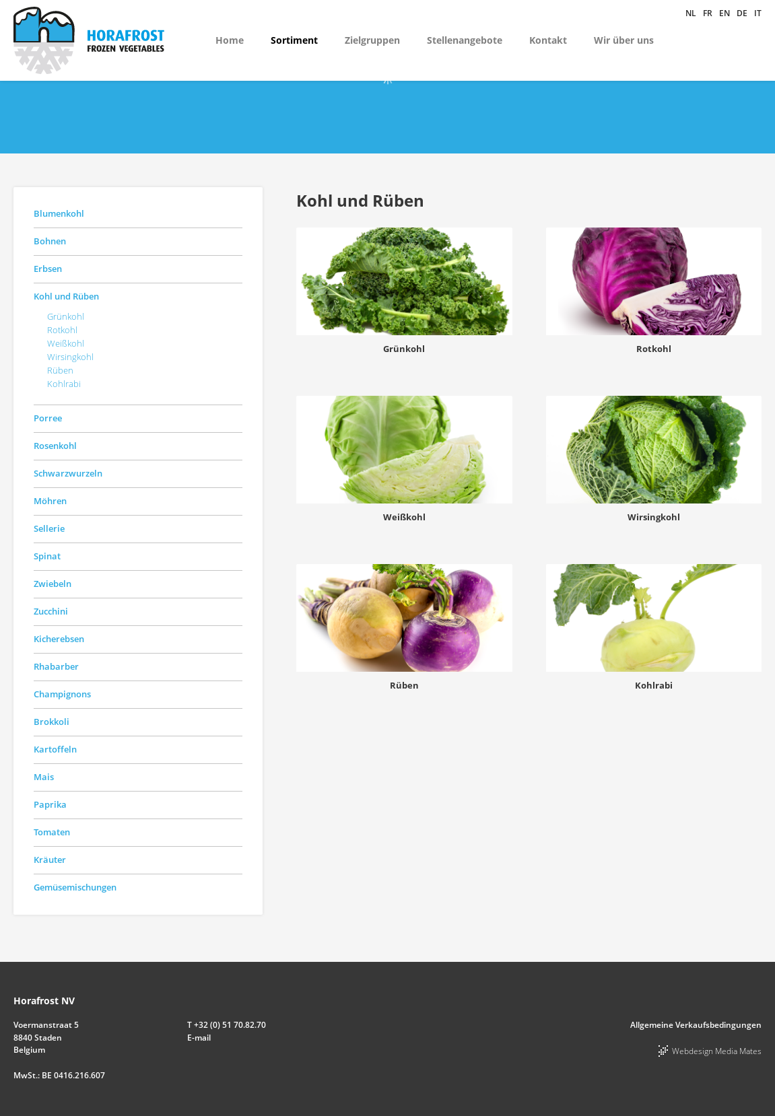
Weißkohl (65, 343)
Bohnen (50, 241)
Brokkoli (51, 722)
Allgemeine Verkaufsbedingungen (696, 1025)
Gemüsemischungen (75, 887)
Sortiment (294, 40)
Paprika (50, 804)
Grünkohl (65, 316)
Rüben (60, 370)
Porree (48, 418)
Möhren (50, 501)
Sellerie (49, 528)
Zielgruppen (372, 40)
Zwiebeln (52, 584)
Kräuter (50, 859)
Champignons (62, 694)
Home (229, 40)
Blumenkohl (59, 213)
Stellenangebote (464, 40)
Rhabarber (56, 666)
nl (690, 13)
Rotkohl (62, 330)
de (742, 13)
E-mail (199, 1037)
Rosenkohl (55, 446)
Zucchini (51, 611)
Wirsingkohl (70, 357)
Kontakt (548, 40)
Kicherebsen (59, 639)
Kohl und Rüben (66, 296)
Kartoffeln (55, 749)
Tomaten (52, 832)
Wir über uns (624, 40)
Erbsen (48, 269)
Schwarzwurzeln (68, 473)
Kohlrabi (64, 384)
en (724, 13)
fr (707, 13)
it (758, 13)
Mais (44, 777)
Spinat (47, 556)
